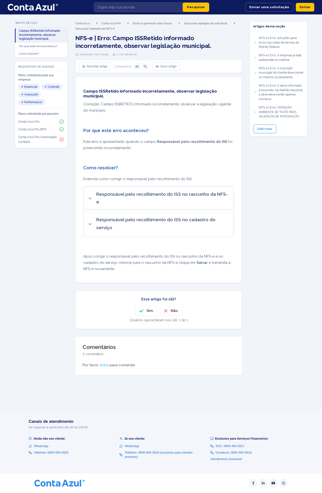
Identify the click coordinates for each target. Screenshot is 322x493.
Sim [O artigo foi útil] (150, 311)
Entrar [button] (305, 7)
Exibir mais (264, 129)
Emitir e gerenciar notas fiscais (152, 23)
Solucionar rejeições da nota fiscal (205, 23)
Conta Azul (82, 23)
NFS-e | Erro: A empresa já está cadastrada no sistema (278, 57)
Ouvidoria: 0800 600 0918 (231, 452)
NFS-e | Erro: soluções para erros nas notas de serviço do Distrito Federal (276, 42)
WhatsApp (38, 446)
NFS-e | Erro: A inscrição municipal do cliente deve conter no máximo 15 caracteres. (279, 72)
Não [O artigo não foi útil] (174, 311)
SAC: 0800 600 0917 (227, 446)
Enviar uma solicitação (269, 7)
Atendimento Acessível (226, 459)
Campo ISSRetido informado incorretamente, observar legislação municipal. (39, 35)
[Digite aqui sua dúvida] (138, 7)
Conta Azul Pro (111, 23)
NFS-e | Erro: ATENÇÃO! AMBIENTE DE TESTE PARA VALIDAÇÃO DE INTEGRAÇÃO (276, 112)
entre (104, 365)
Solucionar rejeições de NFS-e (95, 28)
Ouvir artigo (166, 66)
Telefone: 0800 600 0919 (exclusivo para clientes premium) (156, 455)
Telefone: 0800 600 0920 (48, 452)
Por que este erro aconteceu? (38, 46)
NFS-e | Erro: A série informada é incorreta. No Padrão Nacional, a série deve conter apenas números (278, 92)
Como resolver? (29, 53)
